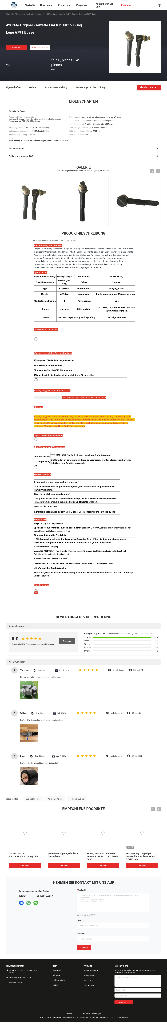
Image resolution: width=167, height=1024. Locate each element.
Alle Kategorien (89, 986)
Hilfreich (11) (138, 670)
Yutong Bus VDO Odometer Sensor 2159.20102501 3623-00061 (102, 856)
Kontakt (84, 948)
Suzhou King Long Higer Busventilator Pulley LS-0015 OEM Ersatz (141, 856)
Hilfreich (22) (136, 756)
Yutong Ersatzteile (55, 799)
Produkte (20, 14)
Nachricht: (82, 890)
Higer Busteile (88, 981)
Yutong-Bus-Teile (33, 799)
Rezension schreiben (67, 642)
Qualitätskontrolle (59, 980)
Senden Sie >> (123, 1002)
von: (80, 920)
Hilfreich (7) (136, 713)
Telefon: (81, 934)
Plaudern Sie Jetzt (40, 47)
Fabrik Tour (56, 975)
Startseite (10, 14)
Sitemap (69, 1014)
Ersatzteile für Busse (34, 14)
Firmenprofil (57, 970)
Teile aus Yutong (77, 799)
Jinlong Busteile (89, 976)
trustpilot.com (118, 670)
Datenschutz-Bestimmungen (91, 1014)
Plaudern (16, 47)
